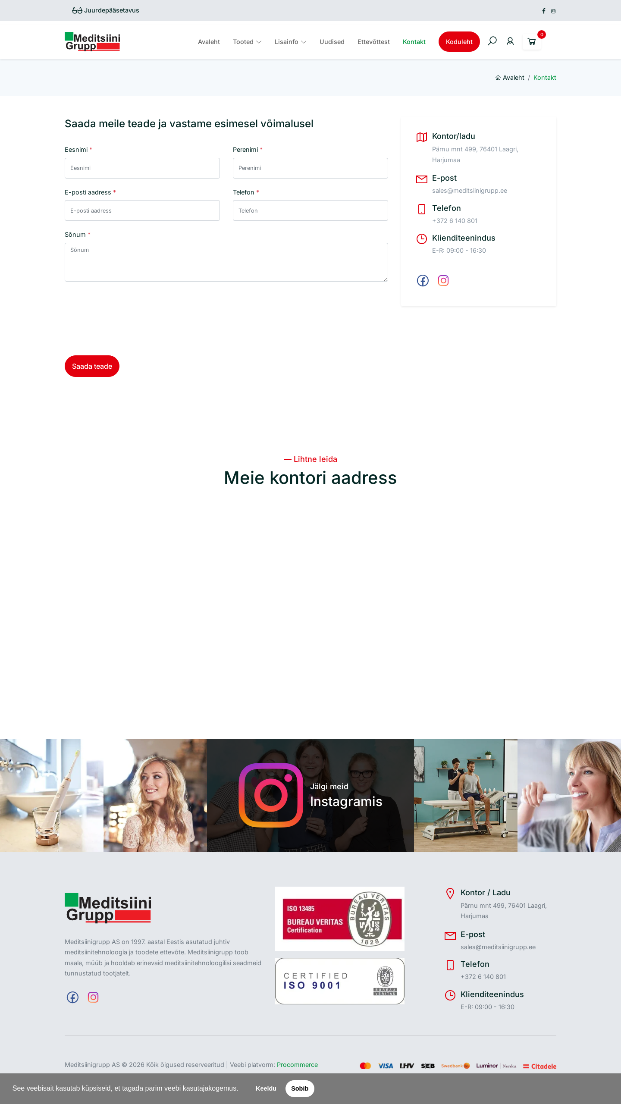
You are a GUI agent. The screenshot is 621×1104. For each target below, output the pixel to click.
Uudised (332, 41)
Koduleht (459, 41)
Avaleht (209, 41)
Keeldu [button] (266, 1088)
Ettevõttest (374, 41)
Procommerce (297, 1064)
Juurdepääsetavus (105, 10)
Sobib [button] (299, 1088)
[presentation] (130, 318)
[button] (241, 1089)
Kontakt (414, 41)
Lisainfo (286, 41)
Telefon (246, 192)
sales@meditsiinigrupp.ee (469, 190)
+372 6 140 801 (454, 220)
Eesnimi (78, 149)
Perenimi (248, 149)
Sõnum (78, 234)
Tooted (243, 41)
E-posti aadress (90, 192)
